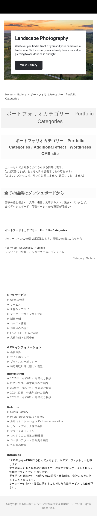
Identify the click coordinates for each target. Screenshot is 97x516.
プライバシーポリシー (23, 361)
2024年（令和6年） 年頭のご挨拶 (31, 397)
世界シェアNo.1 (20, 309)
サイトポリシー (19, 356)
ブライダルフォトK (22, 430)
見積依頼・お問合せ (22, 337)
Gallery (21, 94)
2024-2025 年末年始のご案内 (29, 392)
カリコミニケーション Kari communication (36, 421)
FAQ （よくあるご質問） (25, 332)
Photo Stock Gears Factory (27, 416)
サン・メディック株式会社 (26, 426)
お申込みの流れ (19, 328)
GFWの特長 (17, 299)
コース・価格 (18, 323)
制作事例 (15, 318)
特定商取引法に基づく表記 (26, 366)
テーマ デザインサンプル (26, 313)
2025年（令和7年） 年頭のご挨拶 (31, 387)
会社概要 (15, 352)
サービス (15, 304)
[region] (48, 50)
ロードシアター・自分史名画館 (29, 440)
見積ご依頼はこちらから (67, 238)
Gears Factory (19, 411)
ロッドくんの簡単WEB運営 (27, 435)
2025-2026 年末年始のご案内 (29, 383)
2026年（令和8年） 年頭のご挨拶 (31, 378)
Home (9, 94)
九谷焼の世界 (18, 445)
